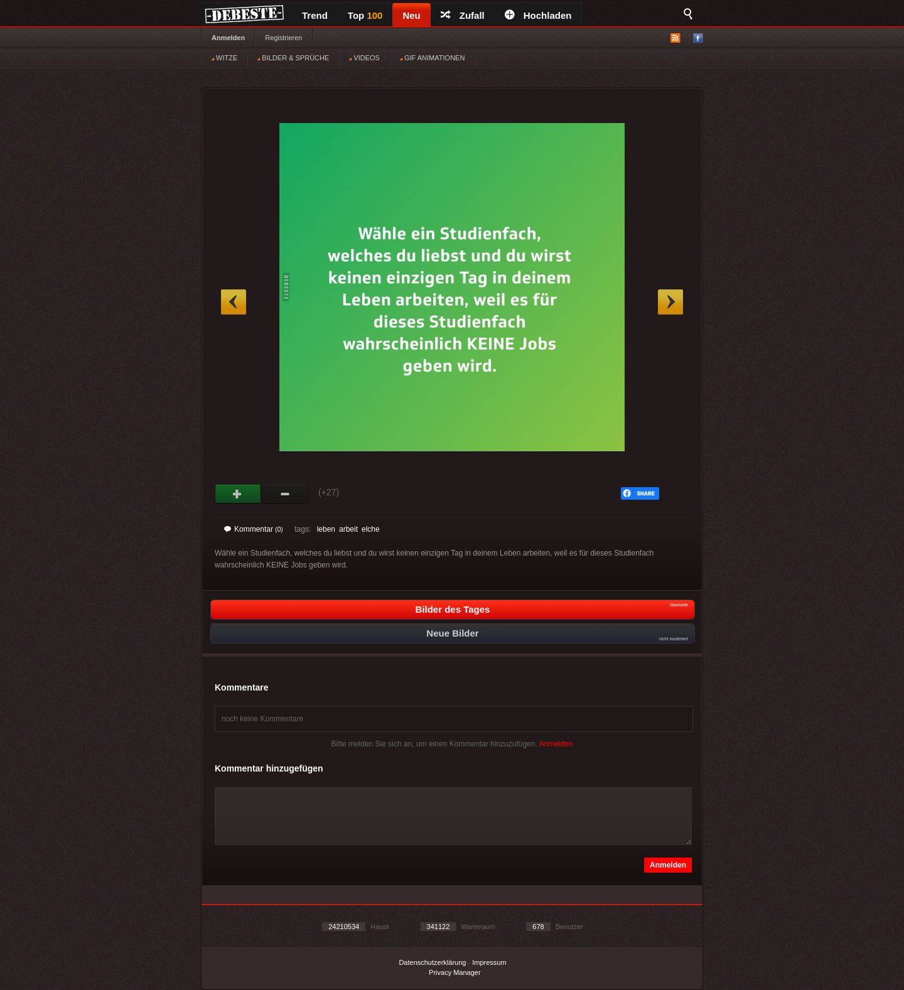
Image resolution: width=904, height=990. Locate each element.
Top (365, 15)
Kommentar (253, 529)
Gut (238, 494)
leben (326, 529)
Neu (411, 15)
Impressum (489, 962)
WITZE (224, 58)
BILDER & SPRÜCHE (293, 58)
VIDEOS (364, 58)
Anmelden (228, 37)
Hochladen (538, 15)
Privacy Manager (455, 972)
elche (371, 529)
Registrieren (283, 37)
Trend (315, 15)
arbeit (348, 529)
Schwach (285, 494)
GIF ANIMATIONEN (432, 58)
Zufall (463, 15)
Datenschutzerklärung (432, 962)
